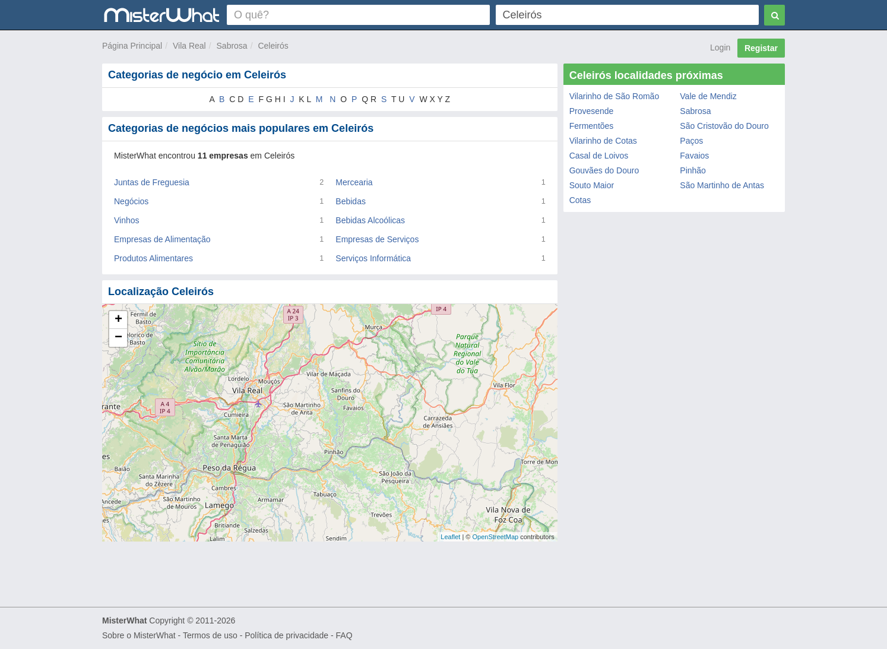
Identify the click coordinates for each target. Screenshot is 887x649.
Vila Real (189, 45)
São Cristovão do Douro (724, 126)
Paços (691, 140)
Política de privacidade (286, 635)
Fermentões (591, 126)
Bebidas (350, 201)
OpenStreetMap (495, 536)
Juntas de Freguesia (151, 182)
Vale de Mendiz (708, 96)
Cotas (580, 200)
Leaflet (450, 536)
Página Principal (132, 45)
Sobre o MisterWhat (139, 635)
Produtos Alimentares (153, 258)
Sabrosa (232, 45)
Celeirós (273, 45)
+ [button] (118, 320)
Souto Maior (591, 185)
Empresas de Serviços (377, 239)
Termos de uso (210, 635)
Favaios (694, 155)
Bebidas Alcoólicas (370, 220)
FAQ (344, 635)
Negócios (131, 201)
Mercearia (353, 182)
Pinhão (693, 170)
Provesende (591, 111)
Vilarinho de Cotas (603, 140)
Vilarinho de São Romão (614, 96)
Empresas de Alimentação (162, 239)
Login (720, 47)
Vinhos (127, 220)
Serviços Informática (373, 258)
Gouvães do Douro (604, 170)
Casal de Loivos (599, 155)
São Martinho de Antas (722, 185)
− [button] (118, 338)
